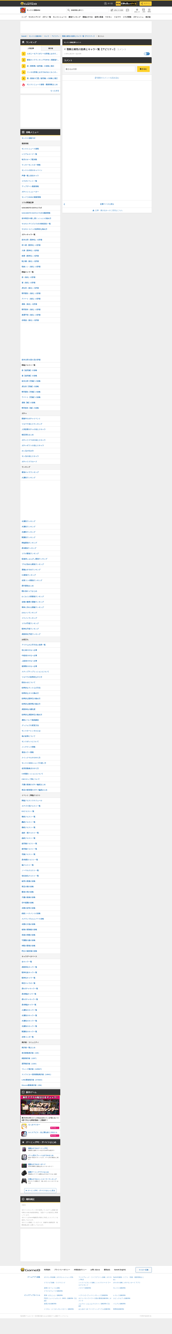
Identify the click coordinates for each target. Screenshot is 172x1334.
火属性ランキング (28, 478)
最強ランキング (74, 17)
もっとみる (54, 91)
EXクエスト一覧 (28, 811)
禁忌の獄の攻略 (28, 887)
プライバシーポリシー (62, 1270)
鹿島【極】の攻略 (28, 403)
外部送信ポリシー (80, 1270)
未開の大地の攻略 (28, 924)
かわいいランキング (29, 613)
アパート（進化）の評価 (31, 299)
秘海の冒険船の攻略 (29, 930)
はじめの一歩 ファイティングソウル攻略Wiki (94, 1309)
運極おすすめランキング (31, 570)
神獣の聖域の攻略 (28, 946)
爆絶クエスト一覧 (28, 827)
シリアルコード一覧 (29, 154)
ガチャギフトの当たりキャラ (33, 445)
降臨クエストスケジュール (32, 801)
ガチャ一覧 (46, 17)
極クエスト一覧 (28, 865)
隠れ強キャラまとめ (29, 591)
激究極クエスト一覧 (29, 849)
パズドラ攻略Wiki (85, 1288)
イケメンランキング (29, 618)
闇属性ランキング (28, 537)
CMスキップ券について (31, 779)
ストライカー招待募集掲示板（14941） (37, 1074)
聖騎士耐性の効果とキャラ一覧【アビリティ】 (91, 49)
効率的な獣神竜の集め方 (31, 704)
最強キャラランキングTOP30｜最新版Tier (43, 60)
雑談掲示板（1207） (29, 1058)
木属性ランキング (28, 527)
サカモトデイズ (34, 17)
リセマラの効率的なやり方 (32, 677)
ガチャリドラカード (29, 462)
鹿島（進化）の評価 (29, 304)
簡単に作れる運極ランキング (33, 607)
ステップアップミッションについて (35, 672)
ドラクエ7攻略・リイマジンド (54, 1283)
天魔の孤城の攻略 (28, 897)
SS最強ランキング (29, 575)
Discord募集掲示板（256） (32, 1085)
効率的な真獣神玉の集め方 (32, 715)
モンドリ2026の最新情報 (31, 197)
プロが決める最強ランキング (33, 564)
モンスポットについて (30, 742)
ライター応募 (143, 1270)
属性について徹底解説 (30, 720)
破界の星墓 (99, 17)
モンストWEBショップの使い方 (34, 763)
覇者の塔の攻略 (28, 892)
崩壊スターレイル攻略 (52, 1288)
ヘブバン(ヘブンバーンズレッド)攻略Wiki (93, 1295)
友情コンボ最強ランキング (32, 580)
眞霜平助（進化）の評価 (31, 315)
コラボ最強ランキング (30, 554)
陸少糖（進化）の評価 (30, 261)
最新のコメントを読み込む (107, 78)
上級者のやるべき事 (29, 661)
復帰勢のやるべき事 (29, 666)
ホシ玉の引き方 (28, 451)
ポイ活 (108, 3)
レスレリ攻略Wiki (119, 1295)
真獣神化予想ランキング (31, 634)
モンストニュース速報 (30, 149)
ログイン (146, 3)
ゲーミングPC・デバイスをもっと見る (41, 1190)
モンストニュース (60, 17)
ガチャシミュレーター (30, 192)
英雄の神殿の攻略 (28, 935)
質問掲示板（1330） (29, 1064)
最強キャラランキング (30, 472)
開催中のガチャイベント (31, 419)
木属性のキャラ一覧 (29, 1021)
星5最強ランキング (29, 548)
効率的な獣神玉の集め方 (31, 699)
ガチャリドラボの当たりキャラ (34, 440)
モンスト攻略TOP (28, 138)
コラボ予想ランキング (30, 623)
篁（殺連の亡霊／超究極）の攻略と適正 (42, 78)
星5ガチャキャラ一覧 (30, 999)
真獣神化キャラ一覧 (29, 967)
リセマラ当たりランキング (32, 424)
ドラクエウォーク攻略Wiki (53, 1291)
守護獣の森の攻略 (28, 940)
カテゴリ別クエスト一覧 (31, 806)
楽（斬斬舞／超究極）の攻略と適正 (40, 66)
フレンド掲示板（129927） (32, 1069)
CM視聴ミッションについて (32, 774)
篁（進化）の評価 (28, 283)
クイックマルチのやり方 (31, 758)
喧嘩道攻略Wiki (118, 1309)
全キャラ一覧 (27, 962)
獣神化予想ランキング (30, 629)
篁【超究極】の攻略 (29, 376)
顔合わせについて (28, 682)
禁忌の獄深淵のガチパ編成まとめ (34, 790)
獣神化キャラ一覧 (28, 978)
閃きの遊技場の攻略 (29, 951)
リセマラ (117, 17)
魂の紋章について (28, 736)
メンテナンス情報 (28, 747)
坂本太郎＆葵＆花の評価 (31, 360)
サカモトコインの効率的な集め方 (34, 229)
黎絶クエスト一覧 (28, 817)
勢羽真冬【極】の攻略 (30, 408)
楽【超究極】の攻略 (29, 370)
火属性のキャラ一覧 (29, 1010)
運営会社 (107, 1270)
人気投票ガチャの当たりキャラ (34, 429)
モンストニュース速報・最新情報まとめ (42, 84)
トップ (24, 17)
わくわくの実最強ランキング (33, 597)
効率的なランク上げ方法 (31, 688)
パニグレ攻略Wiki (119, 1304)
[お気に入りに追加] (117, 10)
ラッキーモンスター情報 (31, 165)
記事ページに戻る (107, 204)
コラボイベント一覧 (29, 181)
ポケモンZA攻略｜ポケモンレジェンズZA (58, 1277)
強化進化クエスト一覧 (30, 876)
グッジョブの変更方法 (30, 725)
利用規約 (47, 1270)
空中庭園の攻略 (28, 903)
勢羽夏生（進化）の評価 (31, 293)
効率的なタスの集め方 (30, 693)
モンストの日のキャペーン (32, 170)
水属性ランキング (28, 521)
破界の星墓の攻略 (28, 881)
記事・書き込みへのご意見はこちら (107, 210)
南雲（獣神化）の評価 (30, 256)
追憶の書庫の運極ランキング (33, 602)
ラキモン (108, 17)
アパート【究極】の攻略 (31, 397)
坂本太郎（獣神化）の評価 (32, 240)
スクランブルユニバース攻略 (33, 919)
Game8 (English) (120, 1270)
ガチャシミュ (138, 17)
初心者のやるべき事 (29, 650)
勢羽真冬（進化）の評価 (31, 309)
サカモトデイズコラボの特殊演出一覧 (36, 224)
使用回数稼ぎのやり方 (30, 768)
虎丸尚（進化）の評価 (30, 288)
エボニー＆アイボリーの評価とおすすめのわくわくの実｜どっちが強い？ (43, 54)
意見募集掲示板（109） (31, 1053)
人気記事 (31, 48)
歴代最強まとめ (28, 586)
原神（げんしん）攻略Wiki (53, 1295)
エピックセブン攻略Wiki (121, 1298)
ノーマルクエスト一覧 (30, 870)
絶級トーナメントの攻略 (31, 913)
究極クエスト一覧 (28, 854)
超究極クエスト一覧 (29, 844)
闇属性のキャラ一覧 (29, 1032)
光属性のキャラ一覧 (29, 1026)
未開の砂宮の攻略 (28, 908)
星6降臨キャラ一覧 (29, 994)
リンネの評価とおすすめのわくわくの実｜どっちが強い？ (43, 72)
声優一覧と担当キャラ (30, 176)
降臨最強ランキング (29, 543)
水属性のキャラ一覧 (29, 1015)
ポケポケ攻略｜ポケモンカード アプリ (126, 1283)
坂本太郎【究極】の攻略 (31, 381)
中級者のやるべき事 (29, 656)
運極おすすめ (87, 17)
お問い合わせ (95, 1270)
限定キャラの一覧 (28, 983)
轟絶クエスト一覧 (28, 822)
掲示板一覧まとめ (28, 1048)
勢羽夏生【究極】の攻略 (31, 392)
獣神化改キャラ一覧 (29, 972)
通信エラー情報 (28, 752)
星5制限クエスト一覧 (30, 860)
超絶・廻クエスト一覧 (30, 833)
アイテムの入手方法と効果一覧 (34, 645)
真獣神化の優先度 (28, 709)
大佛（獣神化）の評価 (30, 250)
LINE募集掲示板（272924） (32, 1080)
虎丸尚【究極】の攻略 (30, 386)
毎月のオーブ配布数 (29, 159)
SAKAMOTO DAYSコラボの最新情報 (36, 213)
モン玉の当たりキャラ (30, 456)
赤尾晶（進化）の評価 (30, 320)
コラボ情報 (127, 17)
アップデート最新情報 (30, 186)
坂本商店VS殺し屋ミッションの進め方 (36, 218)
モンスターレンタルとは (31, 731)
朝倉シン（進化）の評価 (31, 267)
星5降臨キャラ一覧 (29, 1005)
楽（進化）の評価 (28, 277)
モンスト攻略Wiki (119, 1288)
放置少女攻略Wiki (50, 1304)
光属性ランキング (28, 532)
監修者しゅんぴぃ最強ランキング (34, 559)
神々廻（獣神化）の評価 (31, 245)
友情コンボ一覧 (28, 1037)
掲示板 (148, 17)
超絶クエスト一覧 (28, 838)
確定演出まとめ (28, 435)
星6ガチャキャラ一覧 (30, 989)
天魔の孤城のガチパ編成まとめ (34, 785)
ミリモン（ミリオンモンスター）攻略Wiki (59, 1309)
